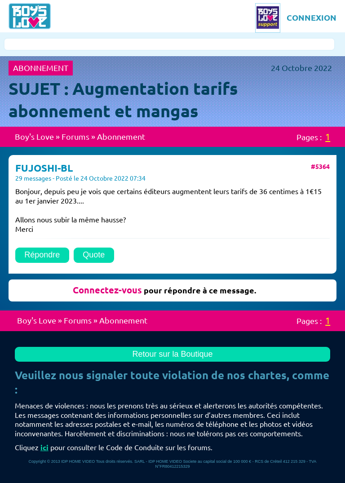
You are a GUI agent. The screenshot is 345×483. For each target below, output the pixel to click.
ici (44, 447)
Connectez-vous (107, 290)
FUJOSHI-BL (44, 167)
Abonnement (121, 136)
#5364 (320, 166)
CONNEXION (311, 17)
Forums (75, 136)
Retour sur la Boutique (172, 354)
